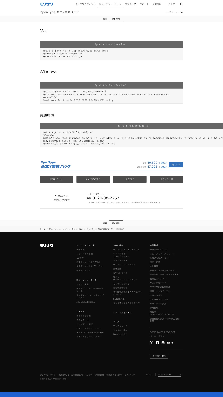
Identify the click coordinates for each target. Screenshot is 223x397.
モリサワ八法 (156, 295)
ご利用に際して (77, 375)
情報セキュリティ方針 (160, 291)
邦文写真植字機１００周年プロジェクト (127, 293)
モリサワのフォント (85, 245)
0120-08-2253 (106, 198)
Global (149, 374)
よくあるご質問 (93, 179)
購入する (176, 165)
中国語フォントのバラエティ (89, 266)
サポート (80, 312)
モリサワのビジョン (159, 250)
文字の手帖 (118, 245)
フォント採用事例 (84, 254)
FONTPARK (119, 299)
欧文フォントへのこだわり (88, 262)
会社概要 (154, 266)
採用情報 (154, 308)
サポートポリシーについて (88, 337)
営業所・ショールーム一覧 (162, 270)
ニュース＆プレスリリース (162, 254)
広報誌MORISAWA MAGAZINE (162, 313)
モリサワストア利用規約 (94, 375)
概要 (105, 19)
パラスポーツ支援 (158, 304)
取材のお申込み (120, 334)
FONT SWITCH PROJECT (162, 332)
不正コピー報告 (159, 356)
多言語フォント (83, 270)
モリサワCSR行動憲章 (160, 287)
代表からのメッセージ (160, 258)
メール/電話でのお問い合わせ (90, 333)
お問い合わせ (56, 179)
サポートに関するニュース (88, 328)
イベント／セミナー (122, 313)
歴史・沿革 (155, 262)
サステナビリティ (158, 283)
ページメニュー (172, 12)
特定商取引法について (114, 375)
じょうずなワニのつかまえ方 (126, 303)
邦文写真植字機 (120, 288)
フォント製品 (77, 229)
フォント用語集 (120, 261)
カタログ (130, 179)
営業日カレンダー (158, 279)
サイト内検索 (181, 4)
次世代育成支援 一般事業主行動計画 (164, 320)
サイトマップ (130, 375)
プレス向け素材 (120, 330)
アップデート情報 (84, 324)
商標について (64, 375)
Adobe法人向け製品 (85, 302)
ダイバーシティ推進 (159, 299)
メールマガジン (157, 336)
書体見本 (80, 250)
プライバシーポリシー (48, 375)
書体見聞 (117, 269)
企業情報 (154, 245)
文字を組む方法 (120, 273)
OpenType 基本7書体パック (100, 229)
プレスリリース (120, 326)
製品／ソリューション (58, 229)
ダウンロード (166, 179)
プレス (116, 322)
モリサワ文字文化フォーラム (126, 250)
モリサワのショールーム (124, 265)
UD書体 (80, 258)
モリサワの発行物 (121, 284)
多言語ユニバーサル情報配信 (89, 290)
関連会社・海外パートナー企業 (164, 275)
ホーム (43, 229)
